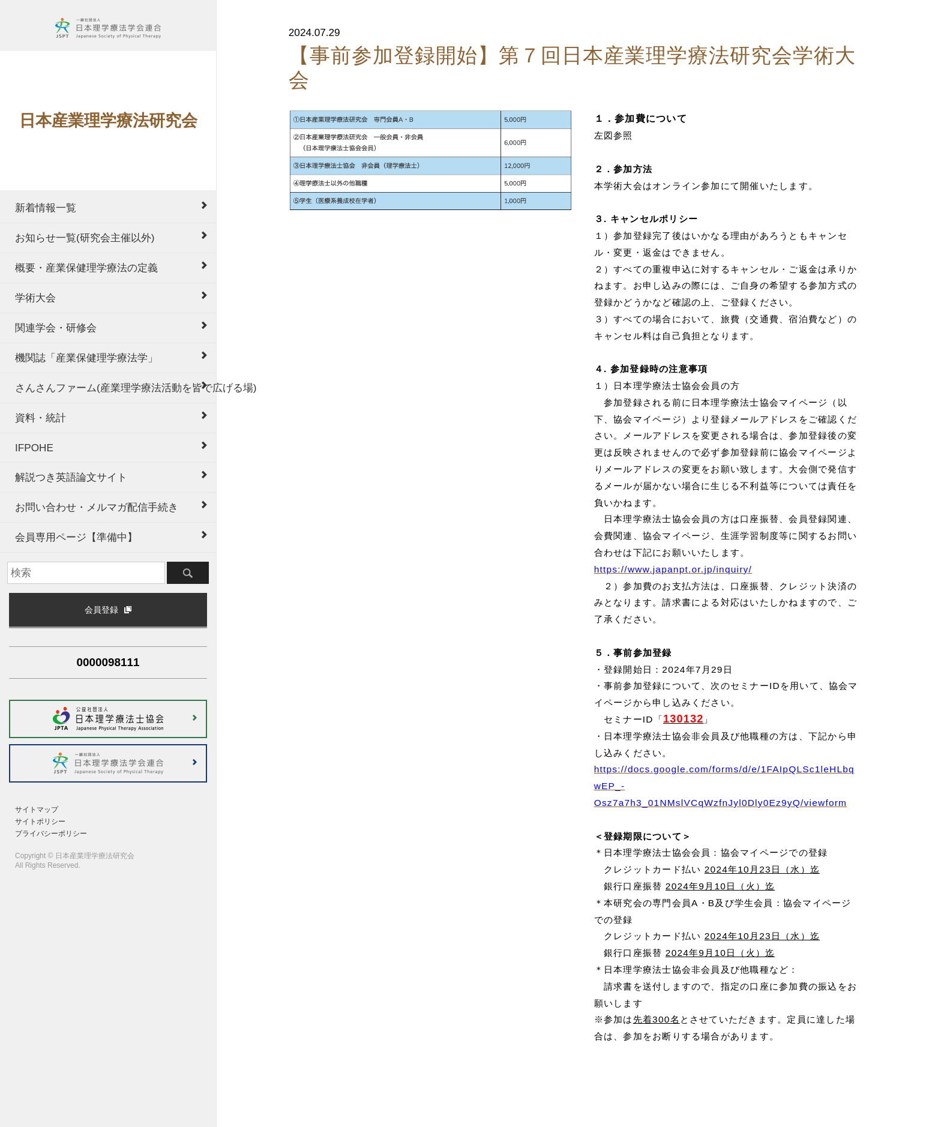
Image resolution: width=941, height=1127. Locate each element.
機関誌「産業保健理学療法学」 (86, 358)
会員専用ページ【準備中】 (76, 537)
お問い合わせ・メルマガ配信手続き (96, 507)
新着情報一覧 (45, 208)
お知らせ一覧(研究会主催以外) (84, 238)
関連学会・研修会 (56, 328)
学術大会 (35, 298)
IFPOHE (34, 448)
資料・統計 (40, 418)
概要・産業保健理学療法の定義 (86, 268)
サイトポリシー (40, 821)
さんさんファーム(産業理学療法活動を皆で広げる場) (115, 388)
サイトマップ (36, 809)
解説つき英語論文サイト (71, 477)
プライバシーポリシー (51, 833)
